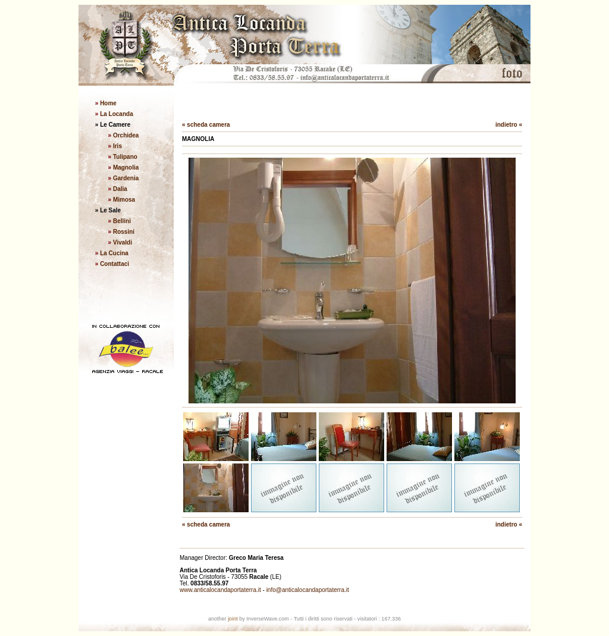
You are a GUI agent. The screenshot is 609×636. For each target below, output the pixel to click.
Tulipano (125, 156)
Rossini (123, 231)
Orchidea (126, 135)
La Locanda (115, 114)
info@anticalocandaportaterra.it (307, 590)
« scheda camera (206, 124)
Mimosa (124, 199)
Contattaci (114, 264)
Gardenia (126, 178)
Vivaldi (122, 242)
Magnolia (126, 167)
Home (107, 103)
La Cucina (114, 253)
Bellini (122, 221)
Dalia (120, 189)
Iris (117, 146)
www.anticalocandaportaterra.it (220, 590)
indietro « (508, 124)
